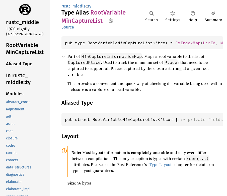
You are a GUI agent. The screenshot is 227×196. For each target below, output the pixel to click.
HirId (209, 42)
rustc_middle (73, 6)
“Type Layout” (160, 164)
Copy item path (111, 20)
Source (67, 27)
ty (89, 6)
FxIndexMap (187, 42)
